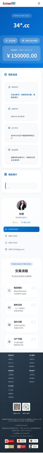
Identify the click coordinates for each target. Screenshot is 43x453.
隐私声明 (11, 378)
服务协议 (11, 382)
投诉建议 (32, 378)
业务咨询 (32, 375)
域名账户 (32, 363)
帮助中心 (11, 359)
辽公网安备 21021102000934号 (22, 433)
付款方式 (32, 359)
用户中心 (11, 363)
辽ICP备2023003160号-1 (21, 425)
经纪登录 (11, 397)
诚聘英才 (11, 394)
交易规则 (11, 375)
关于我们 (11, 390)
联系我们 (32, 382)
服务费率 (32, 366)
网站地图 (11, 366)
